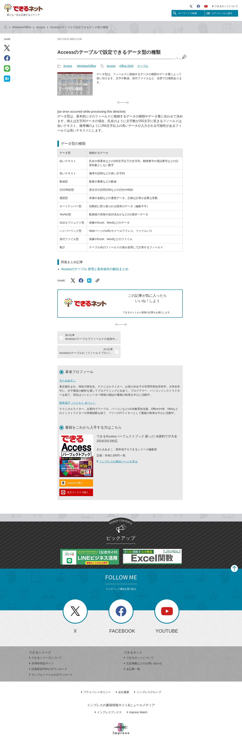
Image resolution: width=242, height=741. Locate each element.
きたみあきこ (67, 366)
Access (40, 27)
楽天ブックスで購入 (77, 478)
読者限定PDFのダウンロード (48, 654)
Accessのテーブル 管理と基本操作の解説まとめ (94, 269)
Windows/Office (21, 27)
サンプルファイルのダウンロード (51, 660)
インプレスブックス (108, 698)
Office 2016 (126, 65)
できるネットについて (225, 6)
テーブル (142, 65)
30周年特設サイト (41, 649)
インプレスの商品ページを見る (117, 447)
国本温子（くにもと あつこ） (77, 388)
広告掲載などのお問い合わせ (143, 649)
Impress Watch (137, 698)
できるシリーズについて (45, 643)
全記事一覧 (132, 654)
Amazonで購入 (75, 469)
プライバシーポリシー (96, 678)
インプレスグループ (147, 678)
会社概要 (122, 678)
